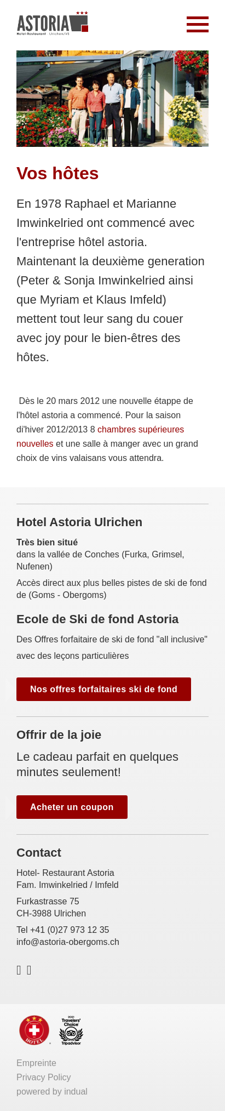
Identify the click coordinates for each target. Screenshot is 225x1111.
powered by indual (52, 1091)
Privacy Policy (43, 1077)
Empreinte (36, 1063)
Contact (38, 852)
